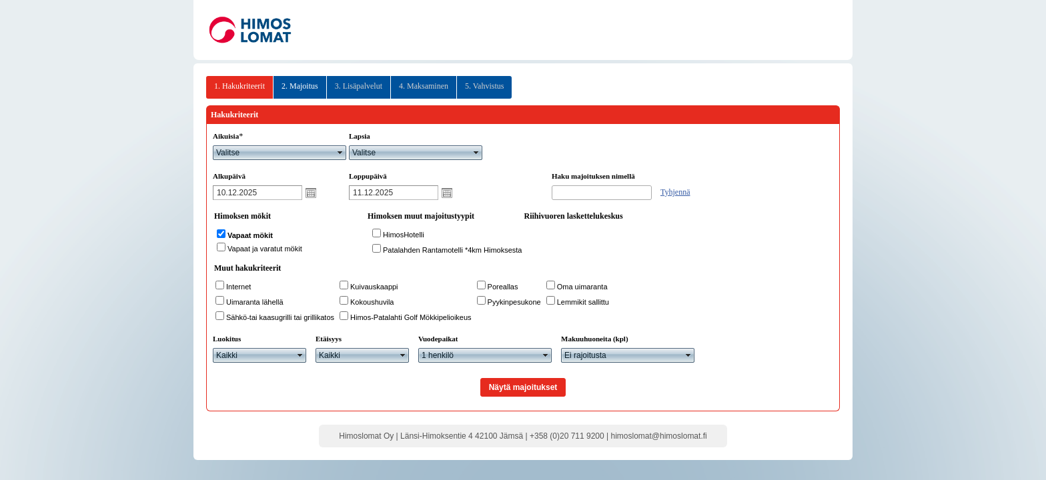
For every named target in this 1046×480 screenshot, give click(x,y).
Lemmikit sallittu (583, 302)
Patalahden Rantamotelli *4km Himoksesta (452, 250)
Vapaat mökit (250, 235)
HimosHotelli (403, 235)
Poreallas (503, 287)
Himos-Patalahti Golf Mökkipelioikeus (411, 317)
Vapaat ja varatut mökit (264, 249)
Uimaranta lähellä (255, 302)
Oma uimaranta (582, 287)
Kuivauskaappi (374, 287)
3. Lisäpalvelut (358, 86)
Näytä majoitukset (523, 387)
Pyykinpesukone (514, 302)
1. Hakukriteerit (239, 86)
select (340, 152)
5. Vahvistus (484, 86)
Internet (238, 287)
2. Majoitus (300, 86)
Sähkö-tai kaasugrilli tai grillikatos (280, 317)
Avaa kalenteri (311, 192)
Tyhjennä (675, 192)
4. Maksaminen (423, 86)
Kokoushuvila (372, 302)
